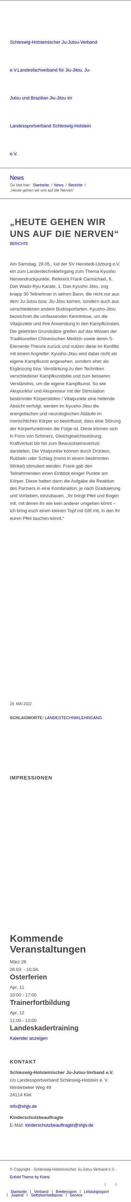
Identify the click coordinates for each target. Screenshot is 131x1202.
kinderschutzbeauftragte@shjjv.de (59, 1125)
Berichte (19, 244)
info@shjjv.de (23, 1106)
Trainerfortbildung (40, 1002)
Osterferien (28, 977)
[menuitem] (18, 1191)
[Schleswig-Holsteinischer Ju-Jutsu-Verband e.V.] (54, 84)
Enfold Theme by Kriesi (30, 1177)
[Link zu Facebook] (105, 1184)
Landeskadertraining (44, 1028)
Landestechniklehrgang (73, 717)
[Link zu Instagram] (116, 1184)
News (17, 178)
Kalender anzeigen (29, 1038)
